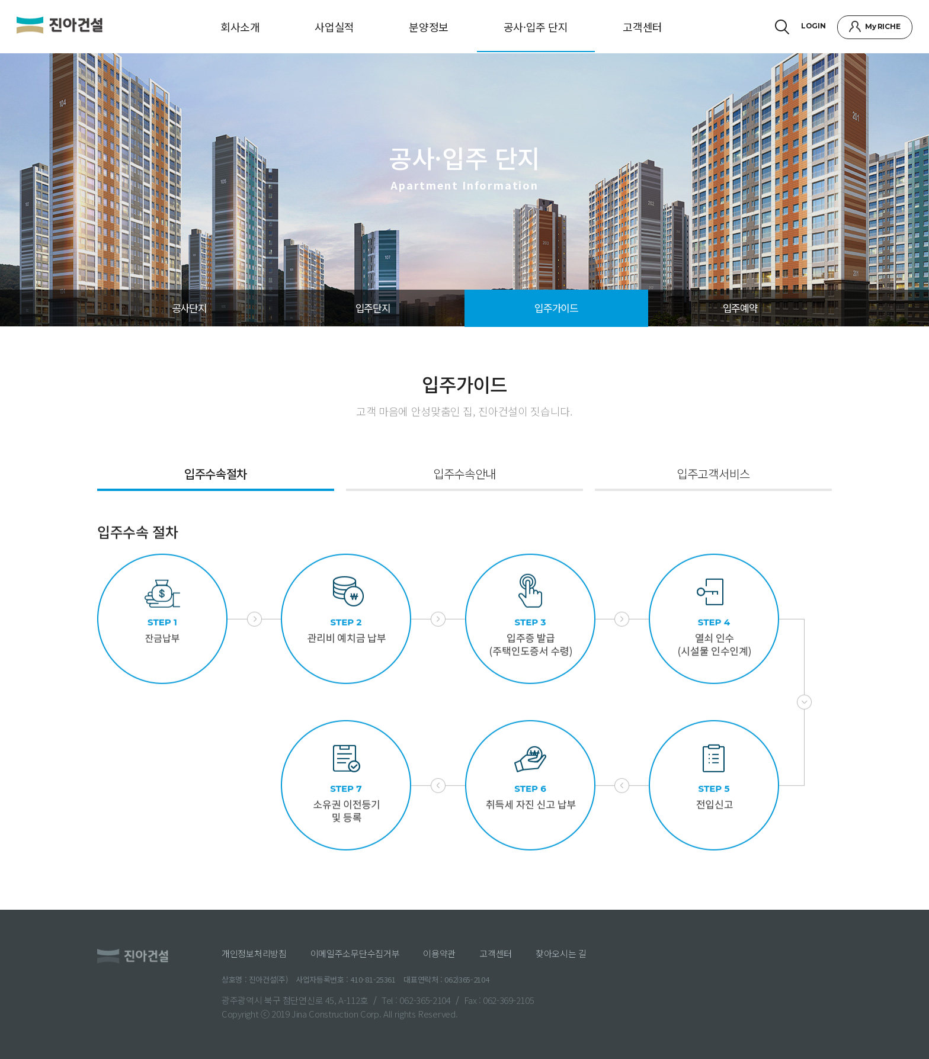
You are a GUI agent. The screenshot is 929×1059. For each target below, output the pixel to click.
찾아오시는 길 (561, 953)
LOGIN (812, 25)
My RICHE (881, 26)
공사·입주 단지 (536, 26)
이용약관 (439, 953)
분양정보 (429, 26)
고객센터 (642, 26)
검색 (781, 27)
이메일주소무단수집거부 (355, 953)
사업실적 (334, 26)
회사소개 (240, 26)
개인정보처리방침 (254, 953)
